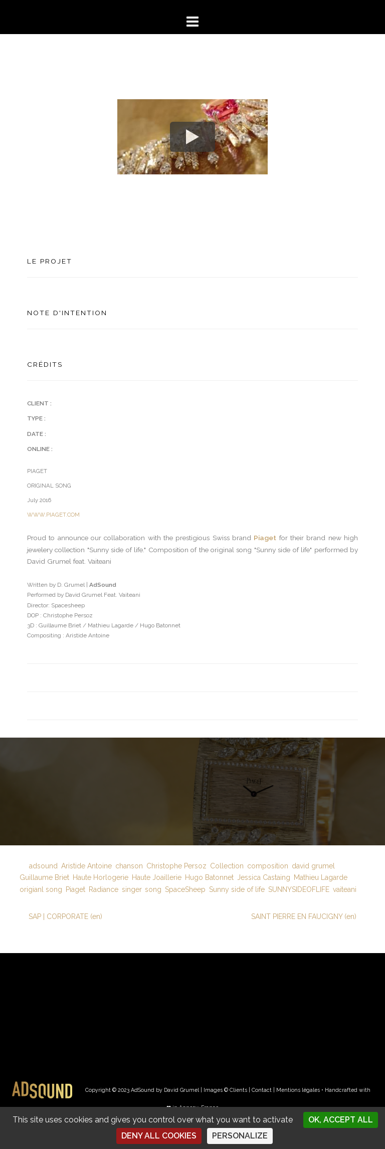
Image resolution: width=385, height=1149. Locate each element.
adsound (43, 866)
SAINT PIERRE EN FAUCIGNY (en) (303, 916)
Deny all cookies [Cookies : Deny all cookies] (159, 1135)
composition (267, 866)
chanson (129, 866)
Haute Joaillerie (156, 877)
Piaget (265, 538)
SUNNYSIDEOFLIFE (298, 889)
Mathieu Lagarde (320, 877)
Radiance (103, 889)
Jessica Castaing (263, 877)
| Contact (260, 1090)
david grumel (313, 866)
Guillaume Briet (44, 877)
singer (131, 889)
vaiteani (344, 889)
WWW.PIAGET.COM (53, 514)
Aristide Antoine (86, 866)
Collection (227, 866)
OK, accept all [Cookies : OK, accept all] (340, 1119)
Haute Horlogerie (100, 877)
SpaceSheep (185, 889)
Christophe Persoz (176, 866)
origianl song (41, 889)
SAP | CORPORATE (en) (65, 916)
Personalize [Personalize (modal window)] (240, 1135)
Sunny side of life (237, 889)
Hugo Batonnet (209, 877)
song (153, 889)
